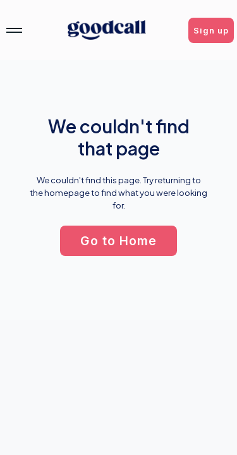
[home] (106, 30)
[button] (211, 30)
